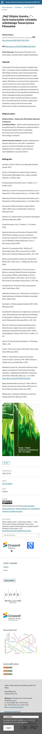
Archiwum (18, 7)
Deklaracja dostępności (12, 711)
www (14, 700)
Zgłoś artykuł (9, 580)
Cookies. (8, 717)
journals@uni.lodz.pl (16, 707)
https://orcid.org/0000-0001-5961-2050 (15, 40)
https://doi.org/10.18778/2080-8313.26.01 (20, 46)
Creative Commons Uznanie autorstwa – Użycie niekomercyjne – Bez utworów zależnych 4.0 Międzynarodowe (21, 508)
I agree (8, 728)
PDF (7, 463)
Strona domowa (7, 7)
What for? (24, 722)
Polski (5, 570)
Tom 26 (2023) (29, 7)
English (5, 567)
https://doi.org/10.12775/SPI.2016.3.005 (16, 378)
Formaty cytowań (9, 535)
